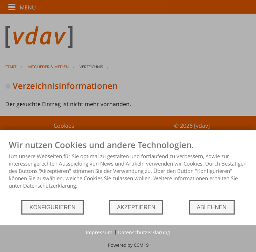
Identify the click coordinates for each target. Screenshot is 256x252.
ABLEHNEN (212, 207)
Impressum (99, 232)
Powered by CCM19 (128, 245)
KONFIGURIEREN (52, 207)
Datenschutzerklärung (144, 232)
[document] (128, 169)
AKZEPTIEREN (136, 207)
